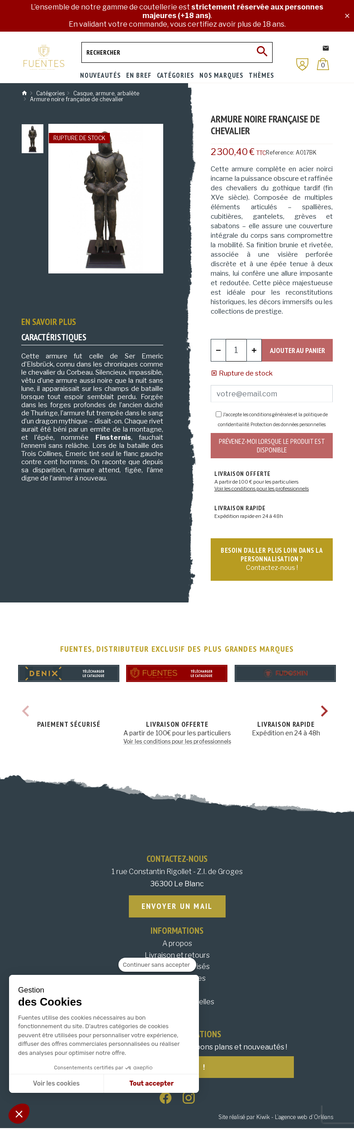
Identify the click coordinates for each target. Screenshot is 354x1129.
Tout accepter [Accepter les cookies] (151, 1083)
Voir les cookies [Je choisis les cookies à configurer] (56, 1083)
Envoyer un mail (177, 907)
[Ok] (262, 52)
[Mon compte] (302, 64)
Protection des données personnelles (288, 424)
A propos (177, 944)
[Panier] (323, 64)
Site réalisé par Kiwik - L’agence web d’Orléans (275, 1118)
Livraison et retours (177, 955)
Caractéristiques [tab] (53, 337)
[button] (19, 1113)
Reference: (280, 152)
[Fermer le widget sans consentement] (157, 965)
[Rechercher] (177, 52)
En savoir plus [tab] (48, 322)
